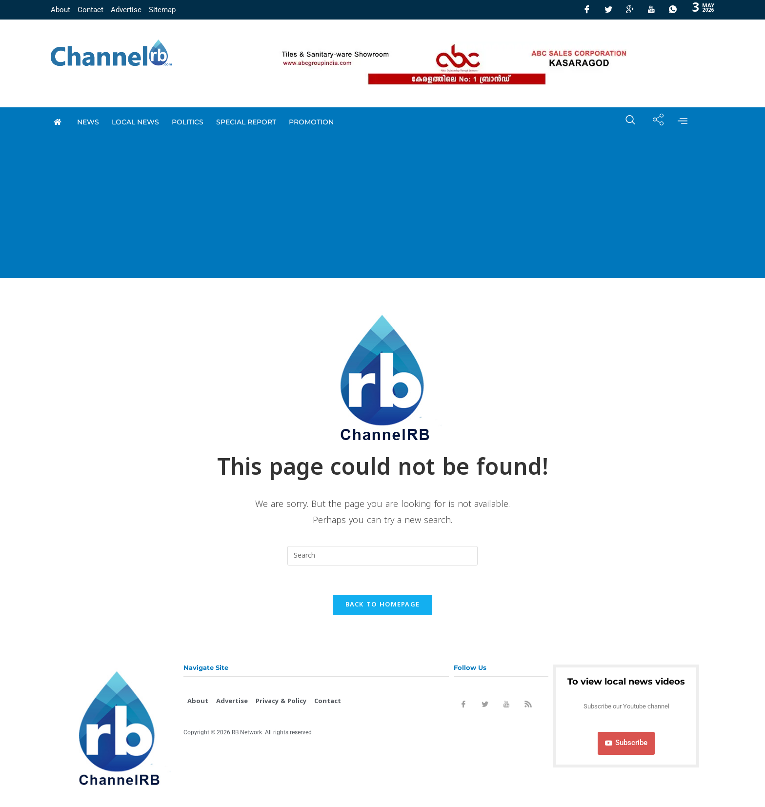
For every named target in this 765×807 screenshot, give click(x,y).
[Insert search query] (382, 555)
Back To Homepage (382, 605)
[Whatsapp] (672, 9)
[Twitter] (608, 9)
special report (246, 122)
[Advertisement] (382, 209)
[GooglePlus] (630, 9)
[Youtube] (651, 9)
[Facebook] (587, 9)
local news (135, 122)
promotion (311, 122)
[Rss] (528, 706)
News (88, 122)
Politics (187, 122)
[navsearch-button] (625, 122)
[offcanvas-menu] (682, 122)
